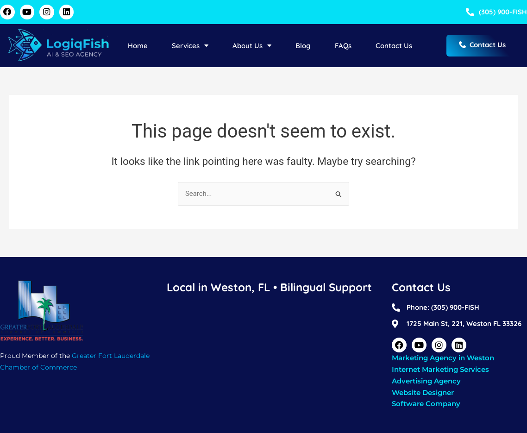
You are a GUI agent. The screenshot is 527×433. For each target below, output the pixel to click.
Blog (303, 45)
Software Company (426, 403)
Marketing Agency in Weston (443, 357)
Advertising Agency (426, 381)
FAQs (343, 45)
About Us (251, 45)
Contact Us (394, 45)
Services (190, 45)
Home (138, 45)
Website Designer (423, 392)
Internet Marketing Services (440, 369)
